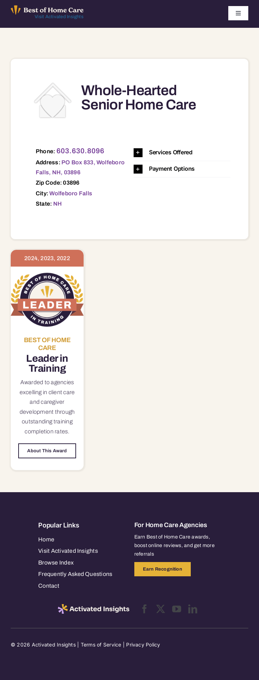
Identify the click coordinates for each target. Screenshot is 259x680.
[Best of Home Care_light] (47, 8)
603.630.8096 (80, 151)
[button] (182, 153)
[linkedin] (192, 608)
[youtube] (176, 608)
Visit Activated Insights (59, 16)
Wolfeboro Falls (70, 193)
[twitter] (160, 608)
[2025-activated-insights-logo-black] (93, 607)
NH (57, 204)
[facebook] (144, 608)
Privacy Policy (143, 645)
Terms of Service (101, 645)
